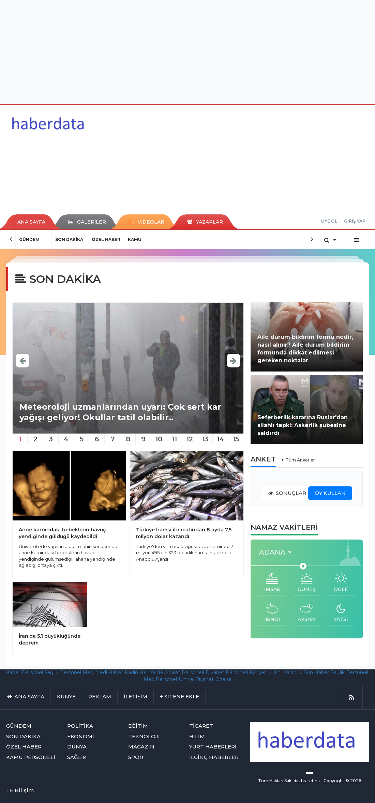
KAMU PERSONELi (30, 757)
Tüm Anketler (300, 460)
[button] (277, 552)
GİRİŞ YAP (354, 221)
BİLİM (197, 736)
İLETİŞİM (135, 696)
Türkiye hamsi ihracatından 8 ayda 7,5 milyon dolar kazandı (183, 533)
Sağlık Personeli (349, 672)
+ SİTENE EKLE (179, 696)
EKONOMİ (80, 736)
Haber (12, 672)
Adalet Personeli (184, 672)
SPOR (135, 757)
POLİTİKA (80, 726)
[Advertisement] (188, 51)
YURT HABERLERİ (213, 746)
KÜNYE (66, 696)
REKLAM (99, 696)
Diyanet (204, 679)
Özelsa (223, 679)
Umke (186, 679)
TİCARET (201, 726)
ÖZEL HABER (106, 239)
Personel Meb (76, 672)
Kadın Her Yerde (144, 672)
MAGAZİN (141, 746)
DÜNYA (77, 746)
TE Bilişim (20, 790)
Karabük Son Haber (306, 672)
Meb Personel (160, 679)
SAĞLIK (77, 757)
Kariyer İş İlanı (266, 672)
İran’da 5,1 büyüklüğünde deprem (49, 639)
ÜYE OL (329, 221)
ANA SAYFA (31, 222)
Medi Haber (109, 672)
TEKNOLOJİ (144, 736)
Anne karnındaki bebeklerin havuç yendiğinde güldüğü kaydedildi (62, 533)
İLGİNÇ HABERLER (214, 757)
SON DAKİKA (69, 239)
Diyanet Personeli (227, 672)
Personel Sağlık (40, 672)
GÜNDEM (29, 239)
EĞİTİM (138, 726)
